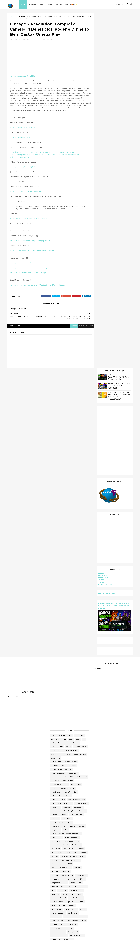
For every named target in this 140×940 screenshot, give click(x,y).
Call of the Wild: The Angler (61, 507)
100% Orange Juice (65, 447)
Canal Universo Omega (76, 511)
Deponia (84, 564)
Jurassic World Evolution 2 (60, 692)
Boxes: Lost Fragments (59, 496)
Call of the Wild (70, 503)
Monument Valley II (74, 726)
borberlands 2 (82, 488)
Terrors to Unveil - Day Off (60, 825)
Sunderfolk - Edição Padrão (61, 817)
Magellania (68, 711)
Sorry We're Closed (58, 806)
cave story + (55, 522)
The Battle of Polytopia (59, 829)
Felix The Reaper (57, 613)
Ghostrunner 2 (82, 628)
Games (50, 4)
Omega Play (103, 222)
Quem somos (82, 768)
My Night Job (75, 734)
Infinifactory (70, 666)
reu (66, 776)
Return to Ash (56, 776)
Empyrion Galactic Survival (60, 598)
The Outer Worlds (57, 847)
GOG (70, 639)
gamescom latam (58, 624)
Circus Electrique (76, 526)
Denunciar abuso (106, 238)
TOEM (81, 866)
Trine (65, 889)
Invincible (77, 670)
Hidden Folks (73, 655)
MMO (53, 726)
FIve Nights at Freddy (66, 617)
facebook (88, 326)
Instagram (102, 220)
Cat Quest (66, 518)
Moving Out (63, 734)
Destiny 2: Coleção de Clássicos (72, 568)
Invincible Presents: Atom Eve (61, 674)
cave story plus (69, 522)
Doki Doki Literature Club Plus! (62, 587)
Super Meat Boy (80, 817)
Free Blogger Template (32, 937)
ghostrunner (68, 628)
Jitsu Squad (74, 681)
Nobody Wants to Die (59, 745)
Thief (83, 863)
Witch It (81, 912)
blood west (73, 484)
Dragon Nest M (56, 594)
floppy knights (56, 621)
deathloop (76, 556)
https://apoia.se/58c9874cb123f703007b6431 (28, 219)
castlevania (55, 518)
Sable (62, 779)
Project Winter (56, 768)
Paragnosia (82, 760)
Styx (52, 810)
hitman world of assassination (62, 658)
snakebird (67, 795)
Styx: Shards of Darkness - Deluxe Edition (66, 813)
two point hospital (78, 893)
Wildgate (71, 912)
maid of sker (73, 715)
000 (52, 447)
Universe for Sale (75, 900)
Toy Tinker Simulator (72, 885)
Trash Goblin (55, 889)
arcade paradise (80, 458)
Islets (68, 677)
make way (55, 719)
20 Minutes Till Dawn (58, 450)
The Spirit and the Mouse (60, 855)
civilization (55, 530)
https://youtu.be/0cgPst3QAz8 (23, 167)
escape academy (76, 602)
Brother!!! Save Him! (68, 500)
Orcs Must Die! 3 (57, 757)
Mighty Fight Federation (78, 723)
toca (73, 866)
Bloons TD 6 (69, 488)
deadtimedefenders (71, 553)
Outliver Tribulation (73, 757)
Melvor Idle (55, 723)
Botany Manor (68, 492)
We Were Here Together (75, 908)
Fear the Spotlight (76, 609)
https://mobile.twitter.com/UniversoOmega (28, 273)
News (85, 738)
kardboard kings (57, 700)
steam (82, 806)
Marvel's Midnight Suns (79, 719)
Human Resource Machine (76, 662)
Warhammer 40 (57, 908)
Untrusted (70, 904)
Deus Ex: (54, 571)
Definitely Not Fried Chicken (74, 560)
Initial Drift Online (57, 670)
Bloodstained (56, 488)
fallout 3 (63, 609)
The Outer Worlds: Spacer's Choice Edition (66, 851)
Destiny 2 (54, 568)
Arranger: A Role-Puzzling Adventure (64, 462)
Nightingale (67, 742)
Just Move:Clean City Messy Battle (63, 696)
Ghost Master (56, 628)
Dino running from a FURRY (61, 575)
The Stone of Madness (59, 859)
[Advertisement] (114, 85)
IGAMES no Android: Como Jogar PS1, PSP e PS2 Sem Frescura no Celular (118, 22)
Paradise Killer (56, 760)
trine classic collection (79, 889)
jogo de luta (56, 685)
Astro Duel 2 (55, 469)
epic (52, 602)
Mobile (61, 726)
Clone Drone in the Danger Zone (63, 537)
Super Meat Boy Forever (60, 821)
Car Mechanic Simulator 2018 (61, 515)
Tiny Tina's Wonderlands (59, 866)
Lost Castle (74, 708)
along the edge (57, 458)
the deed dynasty (58, 840)
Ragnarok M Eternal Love (60, 772)
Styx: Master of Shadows (67, 810)
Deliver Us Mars (56, 564)
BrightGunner (76, 496)
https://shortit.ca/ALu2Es (20, 138)
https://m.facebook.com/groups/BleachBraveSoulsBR (32, 251)
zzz (60, 923)
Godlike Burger (71, 636)
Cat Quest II (78, 518)
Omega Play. (68, 753)
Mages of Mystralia (58, 715)
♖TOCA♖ (59, 4)
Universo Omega (105, 229)
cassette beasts (81, 515)
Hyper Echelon (56, 666)
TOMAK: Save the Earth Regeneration (64, 870)
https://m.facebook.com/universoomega (27, 263)
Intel (68, 670)
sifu (52, 791)
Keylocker (70, 700)
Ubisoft (53, 897)
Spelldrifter (73, 806)
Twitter (101, 227)
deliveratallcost (71, 564)
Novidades (33, 4)
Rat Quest (76, 772)
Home (23, 4)
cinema (63, 526)
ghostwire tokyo (57, 632)
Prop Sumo (69, 768)
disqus (80, 326)
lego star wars (56, 704)
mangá (64, 719)
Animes (43, 4)
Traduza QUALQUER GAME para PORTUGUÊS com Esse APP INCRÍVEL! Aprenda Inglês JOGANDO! (119, 41)
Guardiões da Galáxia (59, 647)
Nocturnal (73, 745)
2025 (71, 450)
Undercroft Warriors (58, 900)
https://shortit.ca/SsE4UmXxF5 (22, 128)
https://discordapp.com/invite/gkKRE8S (26, 192)
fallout (53, 609)
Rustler (53, 779)
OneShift (80, 753)
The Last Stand (56, 844)
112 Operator (79, 447)
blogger (72, 326)
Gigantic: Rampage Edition (76, 632)
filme (53, 617)
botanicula (55, 492)
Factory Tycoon (76, 605)
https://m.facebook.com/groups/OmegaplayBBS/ (30, 241)
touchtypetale (56, 885)
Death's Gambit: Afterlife (60, 556)
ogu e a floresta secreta (72, 749)
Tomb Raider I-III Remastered (61, 874)
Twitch (101, 225)
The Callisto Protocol (58, 832)
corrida (81, 537)
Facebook (102, 218)
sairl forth (82, 779)
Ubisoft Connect (66, 897)
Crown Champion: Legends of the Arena (65, 545)
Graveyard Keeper (58, 643)
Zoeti (53, 923)
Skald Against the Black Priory (68, 791)
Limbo (68, 704)
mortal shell (82, 730)
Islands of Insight (57, 677)
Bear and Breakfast (58, 477)
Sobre (79, 802)
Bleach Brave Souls (58, 484)
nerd (69, 738)
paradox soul (69, 760)
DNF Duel (77, 579)
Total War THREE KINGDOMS (61, 878)
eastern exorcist (75, 594)
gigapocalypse (56, 636)
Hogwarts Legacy (57, 662)
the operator (70, 844)
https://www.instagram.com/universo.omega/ (28, 268)
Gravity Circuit (73, 643)
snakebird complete (58, 798)
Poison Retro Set (72, 764)
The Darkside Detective (78, 832)
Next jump (55, 742)
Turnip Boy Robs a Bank (59, 893)
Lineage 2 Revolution (37, 16)
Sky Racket (55, 795)
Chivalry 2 (82, 522)
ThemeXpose (19, 937)
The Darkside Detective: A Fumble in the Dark (67, 836)
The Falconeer (73, 840)
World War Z (55, 919)
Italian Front (78, 677)
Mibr (64, 723)
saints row (71, 779)
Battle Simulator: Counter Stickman (64, 473)
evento (64, 605)
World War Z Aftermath (72, 919)
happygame (55, 651)
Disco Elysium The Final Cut (60, 579)
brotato (54, 500)
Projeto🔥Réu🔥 (71, 4)
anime (68, 458)
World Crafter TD (57, 916)
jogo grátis (68, 685)
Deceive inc (55, 560)
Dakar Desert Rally (72, 549)
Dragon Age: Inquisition (76, 590)
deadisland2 (55, 553)
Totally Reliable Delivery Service (62, 881)
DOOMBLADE (81, 587)
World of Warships (73, 916)
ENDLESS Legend (80, 598)
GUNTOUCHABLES (77, 647)
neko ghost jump (57, 738)
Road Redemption (77, 776)
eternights (55, 605)
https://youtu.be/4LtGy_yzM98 (22, 76)
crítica (65, 541)
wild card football (58, 912)
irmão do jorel (81, 674)
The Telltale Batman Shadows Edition (64, 863)
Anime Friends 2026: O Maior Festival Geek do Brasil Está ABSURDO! (119, 31)
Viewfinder (82, 904)
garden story (73, 624)
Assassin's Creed (57, 466)
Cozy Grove (55, 541)
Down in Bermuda (57, 590)
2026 (78, 450)
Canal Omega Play (22, 16)
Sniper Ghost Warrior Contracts (62, 802)
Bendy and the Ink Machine (61, 481)
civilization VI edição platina (61, 534)
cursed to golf (56, 549)
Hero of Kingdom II (58, 655)
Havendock (68, 651)
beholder (72, 477)
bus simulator (56, 503)
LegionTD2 (82, 700)
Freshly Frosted (71, 621)
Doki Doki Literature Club (60, 583)
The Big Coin (76, 829)
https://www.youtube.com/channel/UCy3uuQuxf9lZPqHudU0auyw (38, 285)
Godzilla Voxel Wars (58, 639)
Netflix (77, 738)
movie (53, 734)
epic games (62, 602)
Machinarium (56, 711)
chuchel (54, 526)
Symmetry (76, 821)
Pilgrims (60, 764)
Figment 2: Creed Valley (75, 613)
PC (52, 764)
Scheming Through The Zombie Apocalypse (67, 787)
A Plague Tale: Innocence (60, 454)
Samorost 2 (55, 783)
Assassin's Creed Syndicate (76, 466)
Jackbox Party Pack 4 (59, 681)
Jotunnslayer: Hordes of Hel (61, 689)
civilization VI (67, 530)
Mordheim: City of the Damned (62, 730)
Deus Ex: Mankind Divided (70, 571)
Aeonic (75, 454)
